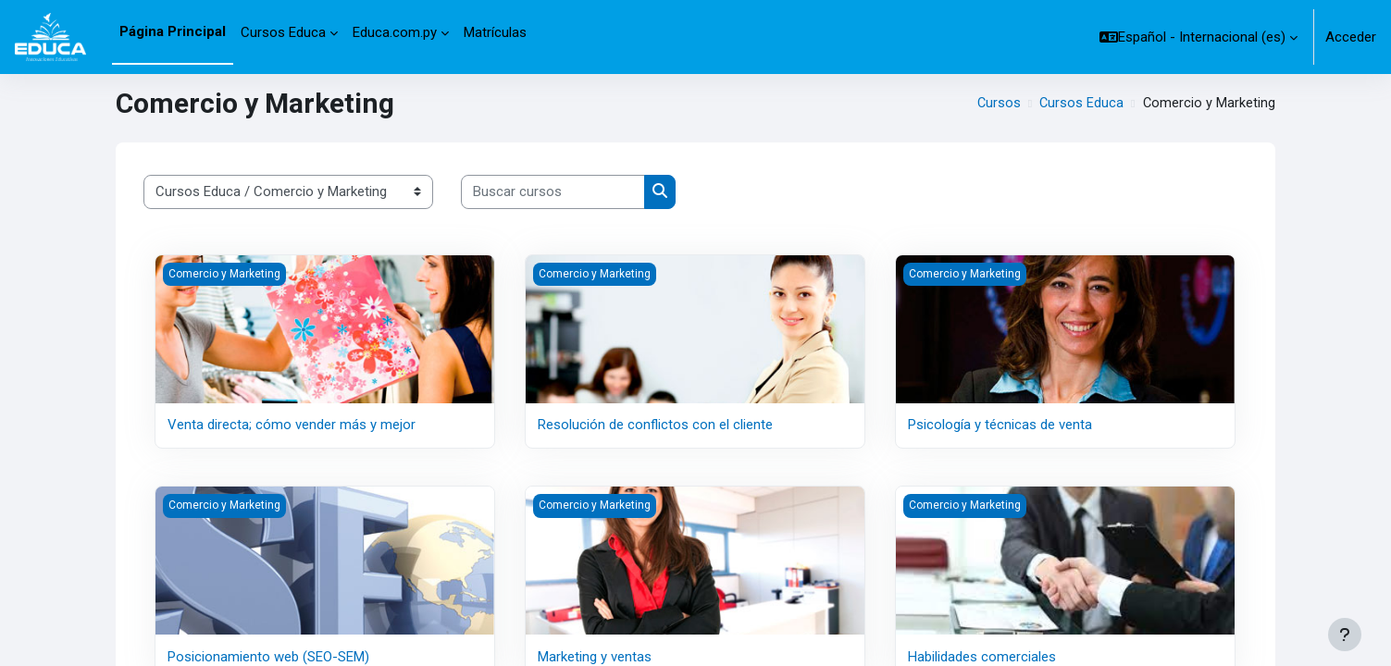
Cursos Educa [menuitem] (283, 32)
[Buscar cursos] (553, 192)
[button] (1198, 37)
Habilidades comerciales (982, 656)
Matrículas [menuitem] (495, 32)
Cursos (997, 103)
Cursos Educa (1080, 103)
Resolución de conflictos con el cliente (655, 424)
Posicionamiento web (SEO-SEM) (268, 656)
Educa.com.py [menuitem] (395, 32)
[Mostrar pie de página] (1344, 634)
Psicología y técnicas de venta (1000, 424)
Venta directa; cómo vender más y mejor (292, 424)
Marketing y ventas (595, 656)
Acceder (1350, 37)
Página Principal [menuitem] (172, 31)
